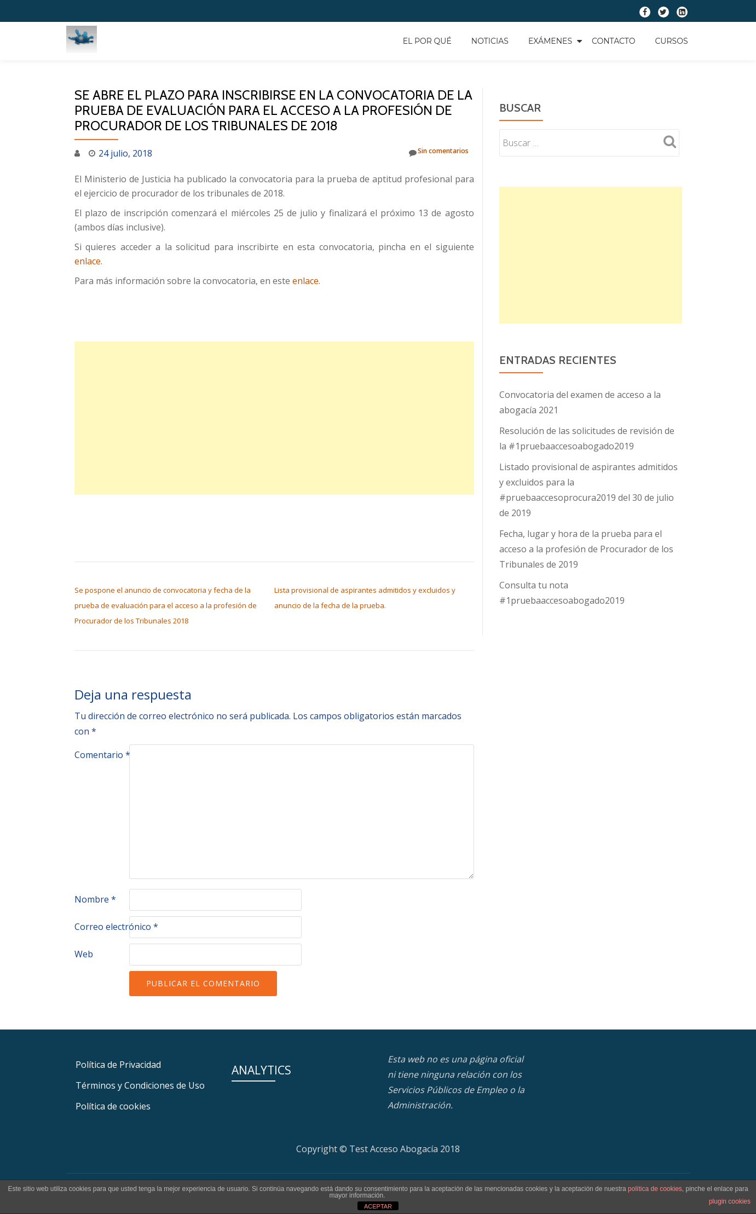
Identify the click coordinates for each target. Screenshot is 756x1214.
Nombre (95, 899)
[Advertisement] (274, 418)
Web (83, 954)
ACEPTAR (378, 1206)
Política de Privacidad (118, 1065)
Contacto (613, 41)
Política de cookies (113, 1106)
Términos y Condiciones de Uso (140, 1085)
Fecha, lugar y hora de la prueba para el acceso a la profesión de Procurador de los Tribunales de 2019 (586, 549)
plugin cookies (730, 1201)
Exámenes (550, 41)
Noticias (490, 41)
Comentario (102, 755)
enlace (87, 261)
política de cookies (655, 1189)
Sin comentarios (429, 153)
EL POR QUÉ (427, 41)
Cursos (671, 41)
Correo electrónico (116, 927)
